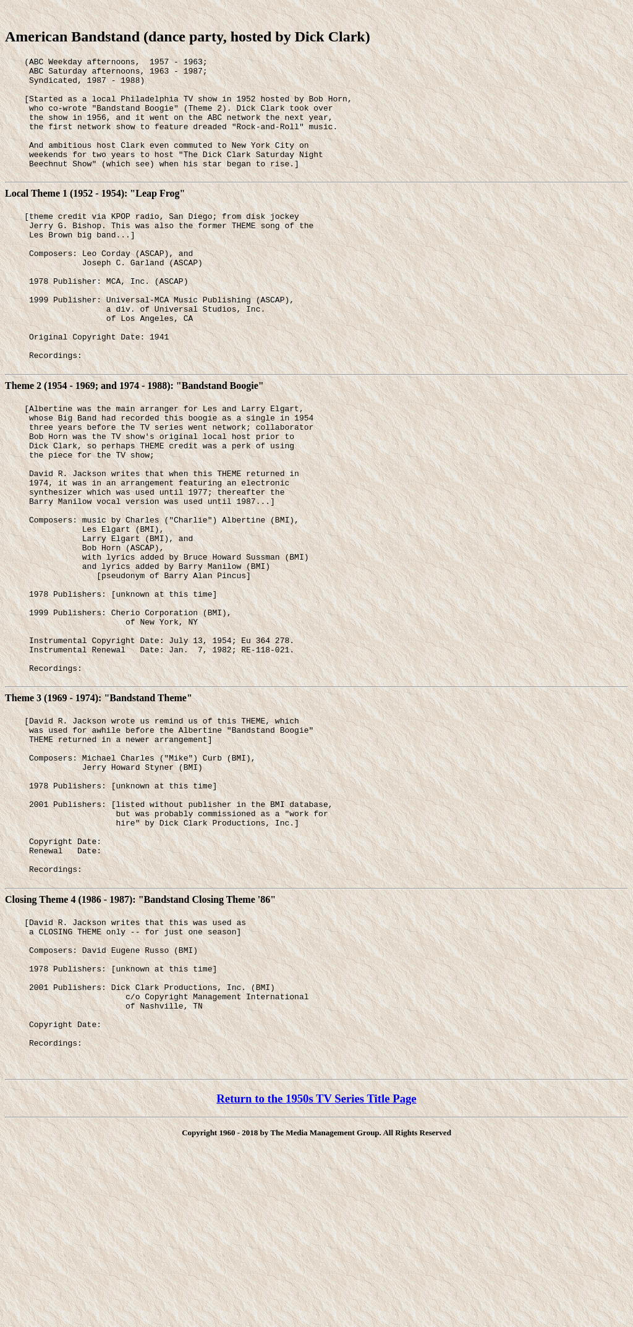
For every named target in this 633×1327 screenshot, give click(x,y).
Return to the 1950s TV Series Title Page (316, 1261)
